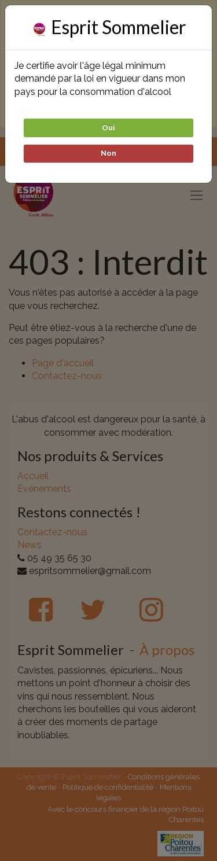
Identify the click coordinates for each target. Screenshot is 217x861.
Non (108, 153)
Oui (108, 127)
